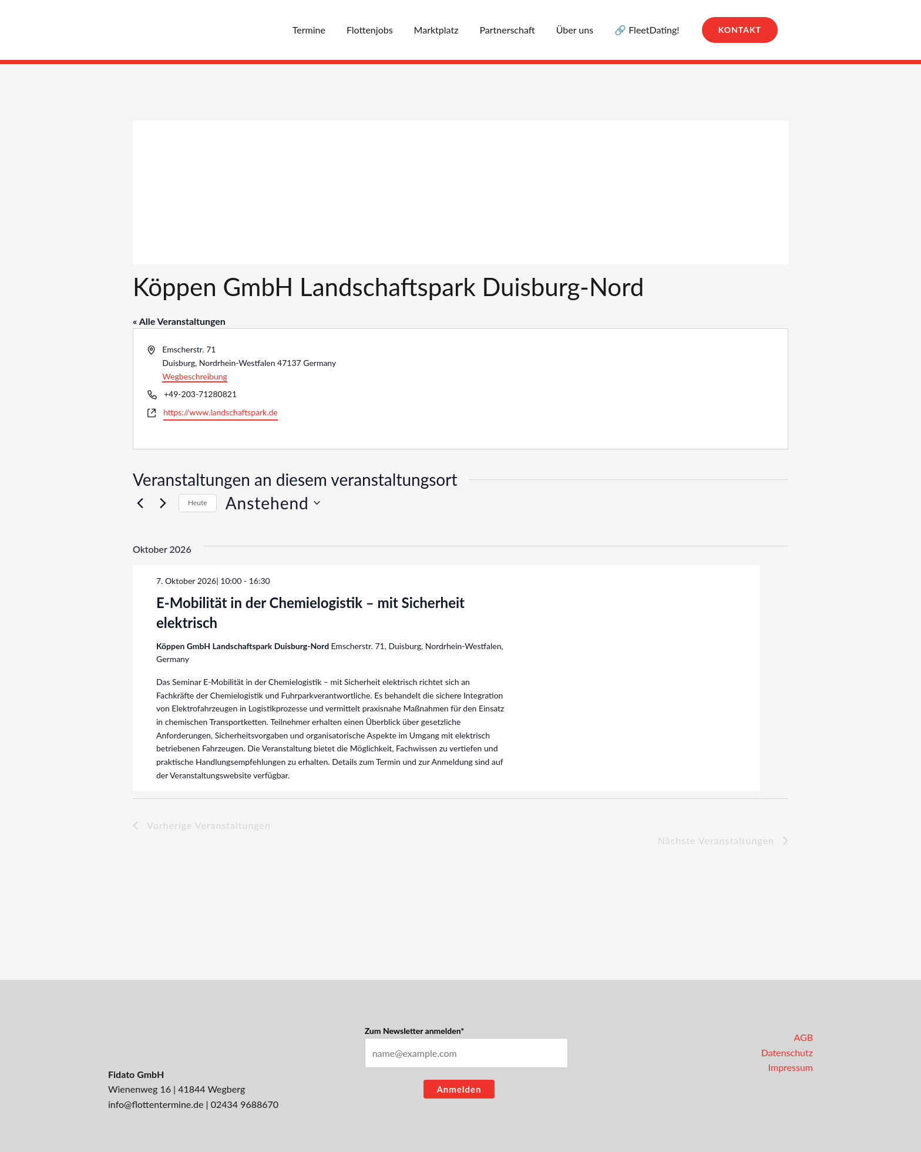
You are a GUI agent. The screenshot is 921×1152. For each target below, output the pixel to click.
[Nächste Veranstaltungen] (163, 503)
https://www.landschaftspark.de (220, 412)
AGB (803, 1037)
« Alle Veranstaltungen (179, 321)
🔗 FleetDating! (648, 29)
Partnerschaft (512, 29)
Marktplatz (444, 29)
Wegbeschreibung (194, 376)
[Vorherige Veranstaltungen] (140, 503)
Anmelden (458, 1089)
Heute (197, 502)
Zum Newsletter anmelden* (415, 1031)
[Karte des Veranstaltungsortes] (623, 388)
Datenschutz (787, 1052)
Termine (321, 29)
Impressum (790, 1067)
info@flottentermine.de (155, 1104)
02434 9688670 (244, 1104)
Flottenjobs (380, 29)
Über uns (578, 29)
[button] (740, 30)
